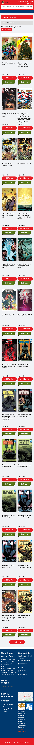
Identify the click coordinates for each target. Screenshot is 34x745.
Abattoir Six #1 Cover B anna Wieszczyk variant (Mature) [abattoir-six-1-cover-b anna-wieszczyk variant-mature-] (9, 366)
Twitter (22, 667)
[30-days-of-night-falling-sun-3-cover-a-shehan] (9, 132)
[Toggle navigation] (31, 11)
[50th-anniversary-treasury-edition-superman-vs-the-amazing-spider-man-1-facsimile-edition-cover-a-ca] (24, 132)
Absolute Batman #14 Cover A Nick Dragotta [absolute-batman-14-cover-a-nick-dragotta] (24, 566)
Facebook (23, 664)
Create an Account (25, 1)
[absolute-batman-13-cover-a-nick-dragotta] (24, 534)
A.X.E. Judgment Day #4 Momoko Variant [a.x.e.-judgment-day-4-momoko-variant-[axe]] (8, 315)
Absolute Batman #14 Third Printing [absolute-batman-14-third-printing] (24, 616)
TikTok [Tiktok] (22, 678)
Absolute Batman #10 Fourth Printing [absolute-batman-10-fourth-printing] (24, 415)
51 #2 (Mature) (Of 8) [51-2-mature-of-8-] (24, 163)
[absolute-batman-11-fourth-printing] (9, 484)
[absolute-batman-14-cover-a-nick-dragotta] (24, 584)
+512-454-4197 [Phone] (25, 660)
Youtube (23, 671)
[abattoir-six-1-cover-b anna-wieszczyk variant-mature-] (9, 383)
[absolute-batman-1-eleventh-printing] (24, 383)
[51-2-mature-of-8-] (24, 182)
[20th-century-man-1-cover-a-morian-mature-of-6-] (25, 49)
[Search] (17, 7)
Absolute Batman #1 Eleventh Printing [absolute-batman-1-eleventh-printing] (23, 365)
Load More (17, 642)
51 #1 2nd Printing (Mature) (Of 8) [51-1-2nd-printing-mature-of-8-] (7, 164)
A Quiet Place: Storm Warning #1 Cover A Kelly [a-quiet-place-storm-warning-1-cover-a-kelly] (8, 265)
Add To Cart (9, 77)
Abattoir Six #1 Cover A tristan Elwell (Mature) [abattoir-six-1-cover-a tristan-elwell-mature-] (24, 315)
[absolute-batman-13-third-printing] (9, 584)
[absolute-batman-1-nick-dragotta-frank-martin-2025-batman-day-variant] (9, 434)
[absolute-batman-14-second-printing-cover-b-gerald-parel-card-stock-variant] (9, 635)
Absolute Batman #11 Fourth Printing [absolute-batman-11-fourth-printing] (8, 465)
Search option (9, 17)
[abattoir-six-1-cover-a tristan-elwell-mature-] (24, 333)
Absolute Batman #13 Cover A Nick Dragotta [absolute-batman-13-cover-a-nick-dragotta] (24, 516)
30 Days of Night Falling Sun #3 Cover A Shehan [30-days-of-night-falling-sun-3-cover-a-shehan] (9, 114)
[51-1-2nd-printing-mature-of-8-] (9, 182)
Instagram (23, 674)
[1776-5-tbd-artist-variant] (9, 49)
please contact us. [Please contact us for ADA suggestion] (22, 731)
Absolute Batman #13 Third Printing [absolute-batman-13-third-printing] (8, 566)
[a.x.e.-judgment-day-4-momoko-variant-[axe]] (9, 333)
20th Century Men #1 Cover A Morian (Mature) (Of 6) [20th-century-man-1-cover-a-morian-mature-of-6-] (24, 64)
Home (4, 23)
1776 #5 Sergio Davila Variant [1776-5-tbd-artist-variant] (8, 63)
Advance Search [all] (6, 29)
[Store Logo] (5, 2)
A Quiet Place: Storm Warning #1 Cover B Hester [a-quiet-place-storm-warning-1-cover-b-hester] (24, 265)
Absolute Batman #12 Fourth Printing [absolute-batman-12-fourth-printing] (24, 465)
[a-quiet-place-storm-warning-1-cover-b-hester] (24, 283)
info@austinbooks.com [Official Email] (26, 657)
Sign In (30, 4)
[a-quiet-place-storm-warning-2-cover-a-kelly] (9, 233)
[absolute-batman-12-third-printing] (9, 534)
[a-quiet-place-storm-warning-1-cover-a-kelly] (9, 283)
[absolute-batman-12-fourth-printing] (24, 484)
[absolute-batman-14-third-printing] (24, 635)
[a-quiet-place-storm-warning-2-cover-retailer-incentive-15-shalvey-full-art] (24, 233)
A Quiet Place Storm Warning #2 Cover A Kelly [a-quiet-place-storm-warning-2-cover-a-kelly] (8, 215)
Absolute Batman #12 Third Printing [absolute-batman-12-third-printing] (8, 516)
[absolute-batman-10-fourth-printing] (24, 434)
